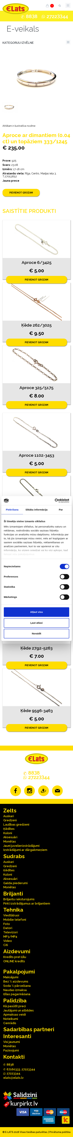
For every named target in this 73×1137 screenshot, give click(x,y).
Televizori (10, 932)
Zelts (9, 810)
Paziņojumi (11, 1050)
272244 (57, 16)
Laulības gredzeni (16, 824)
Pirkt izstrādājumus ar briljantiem (26, 903)
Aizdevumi (16, 951)
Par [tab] (61, 509)
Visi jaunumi (11, 1042)
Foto (6, 924)
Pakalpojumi (19, 972)
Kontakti (14, 1057)
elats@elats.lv (13, 1077)
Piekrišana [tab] (12, 509)
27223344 (28, 1069)
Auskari (8, 816)
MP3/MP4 (10, 936)
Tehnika (13, 910)
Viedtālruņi (11, 915)
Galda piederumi (15, 883)
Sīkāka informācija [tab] (36, 509)
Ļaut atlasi (36, 622)
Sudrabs (14, 856)
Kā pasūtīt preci (14, 1006)
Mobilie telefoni (14, 919)
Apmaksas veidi (14, 1014)
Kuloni (7, 833)
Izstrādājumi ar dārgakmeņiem (25, 850)
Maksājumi (10, 977)
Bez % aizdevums (15, 981)
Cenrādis (9, 1023)
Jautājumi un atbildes (18, 1010)
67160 (13, 1069)
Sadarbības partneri (28, 1029)
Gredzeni (10, 820)
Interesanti (17, 1036)
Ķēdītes (9, 828)
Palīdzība (15, 1000)
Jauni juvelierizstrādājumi (21, 845)
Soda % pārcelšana (17, 985)
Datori (7, 928)
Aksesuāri (10, 837)
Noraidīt (36, 633)
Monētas (9, 841)
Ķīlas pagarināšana (16, 994)
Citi (5, 945)
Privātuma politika (60, 1132)
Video (7, 941)
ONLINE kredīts (14, 961)
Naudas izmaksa (15, 990)
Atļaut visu (36, 612)
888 (31, 16)
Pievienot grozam (21, 192)
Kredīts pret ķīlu (14, 957)
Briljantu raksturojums (19, 899)
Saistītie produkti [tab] (29, 211)
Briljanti (13, 894)
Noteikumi (10, 1019)
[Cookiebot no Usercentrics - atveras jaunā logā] (54, 500)
